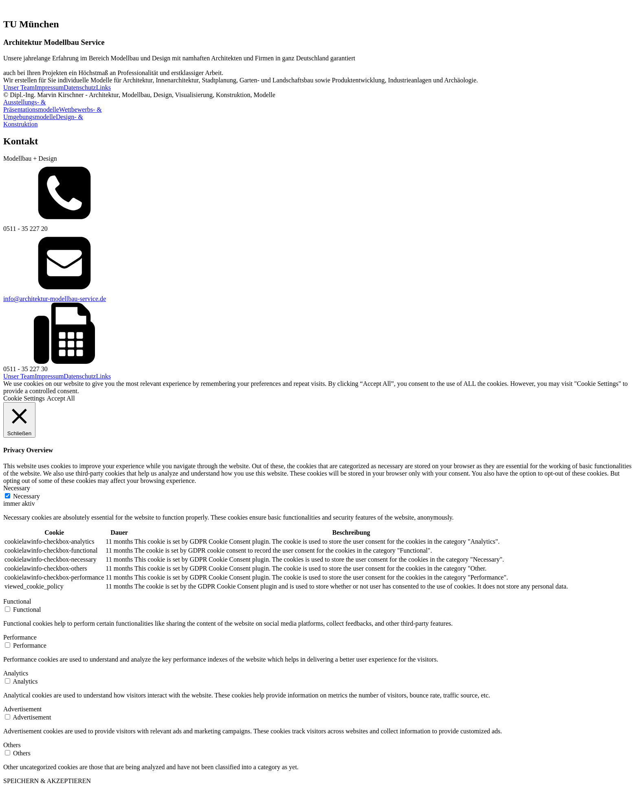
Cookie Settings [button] (24, 398)
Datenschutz (80, 87)
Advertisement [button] (22, 709)
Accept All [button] (61, 398)
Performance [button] (20, 637)
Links (103, 87)
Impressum (49, 87)
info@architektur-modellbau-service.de (54, 298)
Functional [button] (17, 601)
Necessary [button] (16, 488)
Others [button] (12, 745)
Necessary (26, 496)
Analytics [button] (15, 673)
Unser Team (19, 87)
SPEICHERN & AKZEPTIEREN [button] (47, 780)
